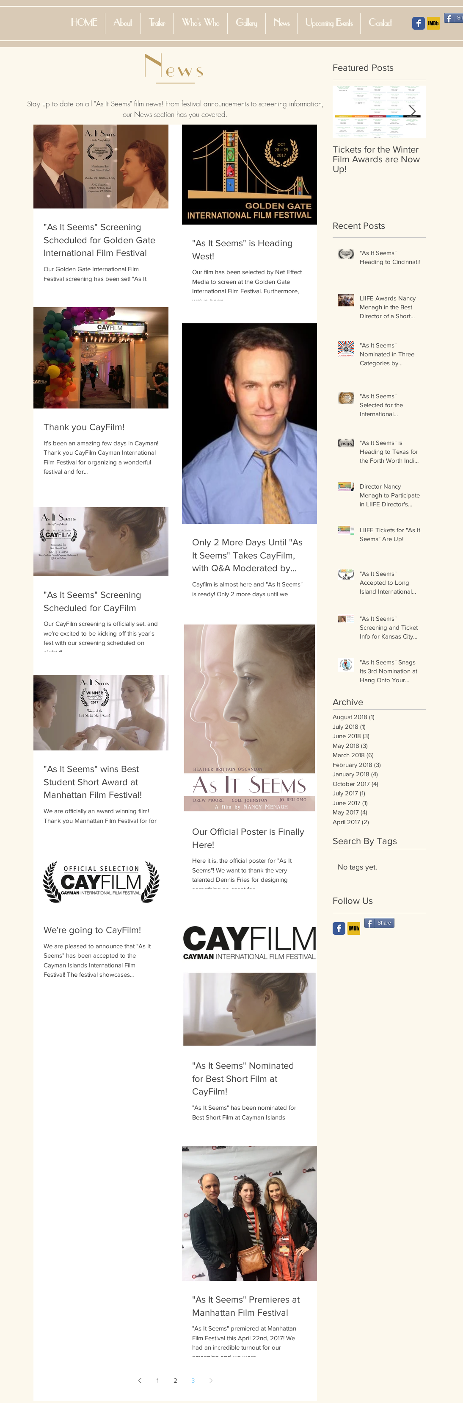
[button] (200, 23)
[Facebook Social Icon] (418, 23)
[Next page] (210, 1380)
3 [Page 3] (193, 1380)
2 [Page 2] (175, 1380)
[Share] (379, 923)
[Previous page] (139, 1380)
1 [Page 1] (158, 1380)
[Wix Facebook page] (339, 928)
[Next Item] (412, 111)
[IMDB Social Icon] (433, 23)
